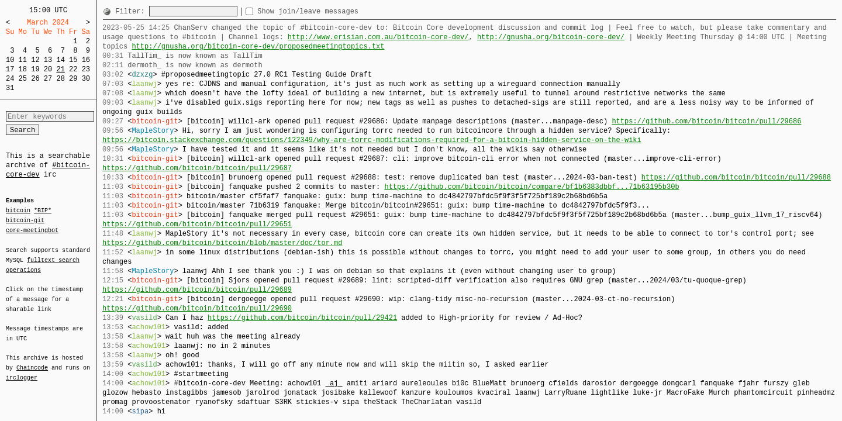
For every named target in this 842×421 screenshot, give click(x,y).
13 (48, 60)
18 (23, 69)
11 (23, 60)
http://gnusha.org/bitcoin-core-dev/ (550, 37)
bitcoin (18, 211)
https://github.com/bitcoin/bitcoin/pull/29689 (197, 290)
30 (86, 79)
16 (86, 60)
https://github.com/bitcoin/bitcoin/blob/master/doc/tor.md (222, 243)
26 (35, 79)
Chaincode (32, 361)
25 (23, 79)
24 (10, 79)
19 (35, 69)
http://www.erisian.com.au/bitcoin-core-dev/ (378, 37)
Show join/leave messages (328, 11)
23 (86, 69)
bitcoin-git (25, 220)
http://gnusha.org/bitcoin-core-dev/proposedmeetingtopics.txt (258, 46)
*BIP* (42, 211)
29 (73, 79)
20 (48, 69)
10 (10, 60)
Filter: (132, 11)
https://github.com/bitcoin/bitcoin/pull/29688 (736, 177)
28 (60, 79)
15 (73, 60)
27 (48, 79)
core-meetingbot (32, 230)
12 (35, 60)
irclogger (21, 370)
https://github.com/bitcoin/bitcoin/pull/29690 (197, 308)
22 (73, 69)
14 (60, 60)
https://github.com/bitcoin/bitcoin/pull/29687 (197, 168)
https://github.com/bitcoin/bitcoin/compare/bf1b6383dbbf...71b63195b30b (531, 187)
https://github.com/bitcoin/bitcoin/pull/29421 (302, 318)
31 (10, 88)
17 (10, 69)
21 (60, 69)
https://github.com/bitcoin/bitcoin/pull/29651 (197, 224)
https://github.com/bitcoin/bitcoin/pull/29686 (706, 121)
